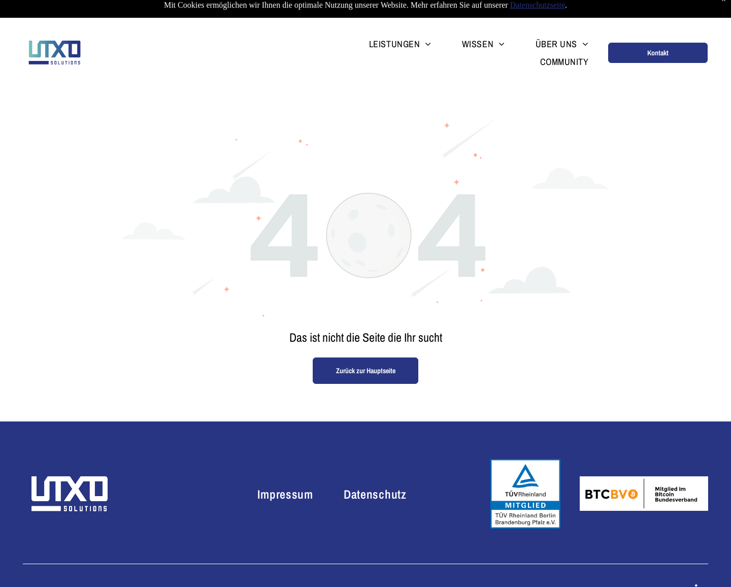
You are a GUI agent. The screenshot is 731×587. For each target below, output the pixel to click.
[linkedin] (699, 566)
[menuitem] (385, 18)
